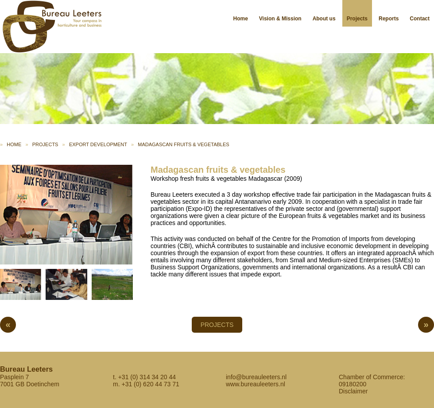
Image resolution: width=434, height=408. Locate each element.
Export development (98, 144)
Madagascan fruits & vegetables (183, 144)
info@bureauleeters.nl (256, 377)
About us (324, 19)
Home (240, 19)
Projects (357, 19)
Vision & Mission (280, 19)
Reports (389, 19)
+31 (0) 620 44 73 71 (150, 384)
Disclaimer (353, 391)
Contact (420, 19)
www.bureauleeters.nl (255, 384)
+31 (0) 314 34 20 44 (147, 377)
